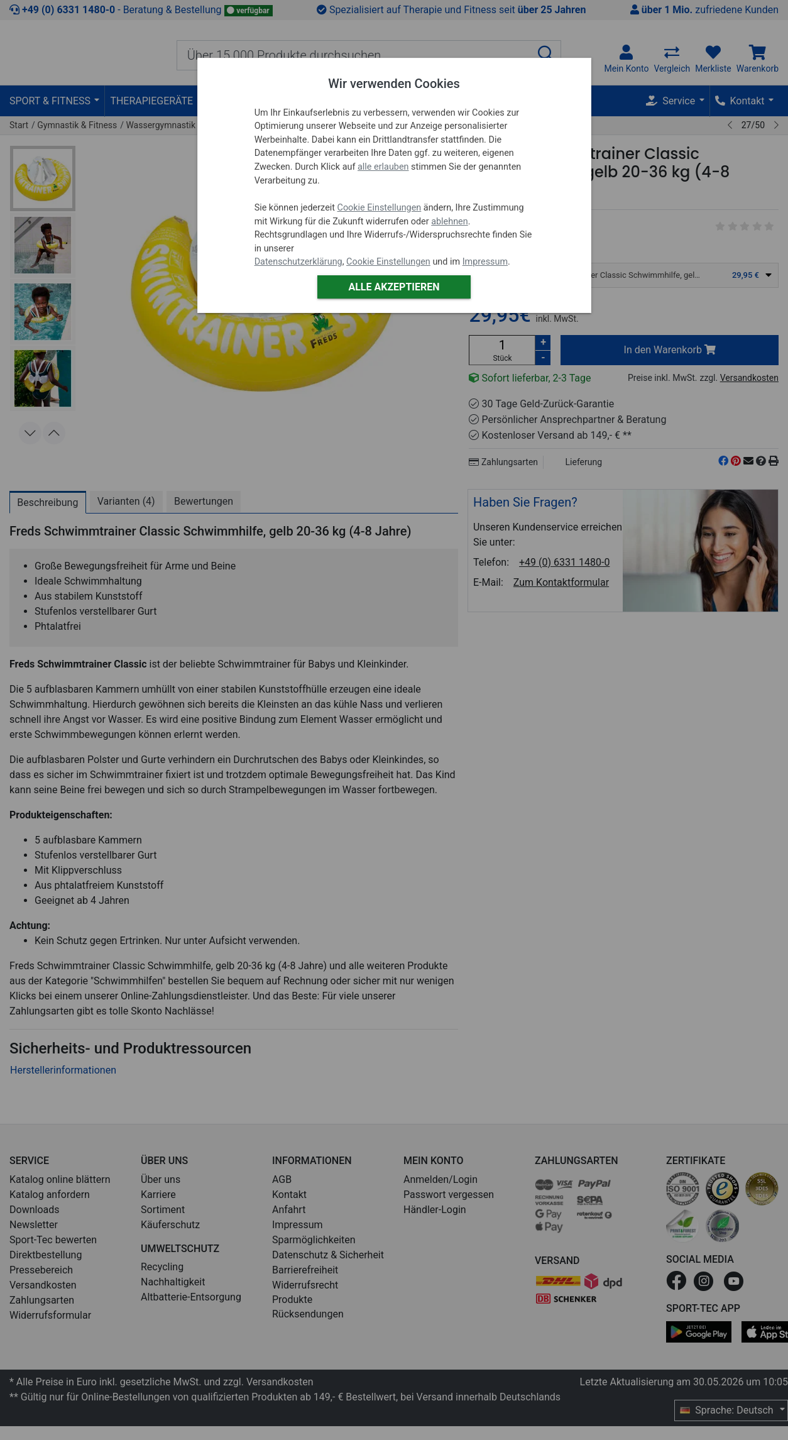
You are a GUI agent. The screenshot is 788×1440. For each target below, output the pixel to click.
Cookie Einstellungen (379, 207)
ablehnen (449, 221)
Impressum (485, 261)
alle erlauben (383, 167)
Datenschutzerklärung (298, 261)
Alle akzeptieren (393, 287)
